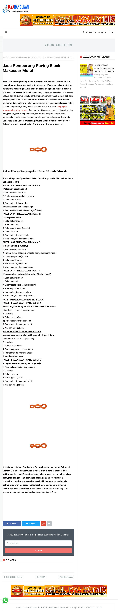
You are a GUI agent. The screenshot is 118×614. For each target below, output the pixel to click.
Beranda (41, 577)
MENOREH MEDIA (95, 608)
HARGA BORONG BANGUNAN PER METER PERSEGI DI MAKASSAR (104, 68)
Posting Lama (66, 577)
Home (5, 57)
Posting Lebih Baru (13, 577)
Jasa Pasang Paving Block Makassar (25, 57)
